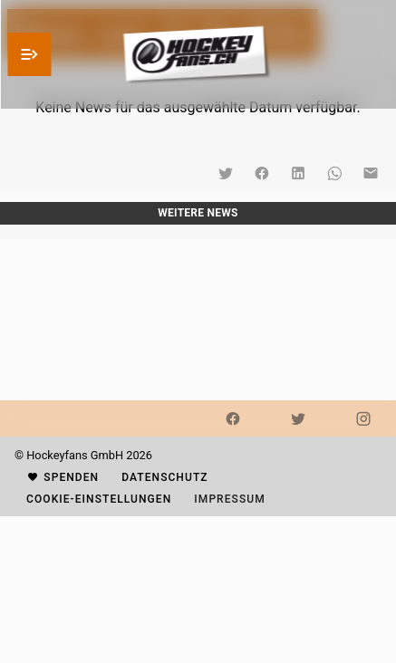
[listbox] (198, 232)
